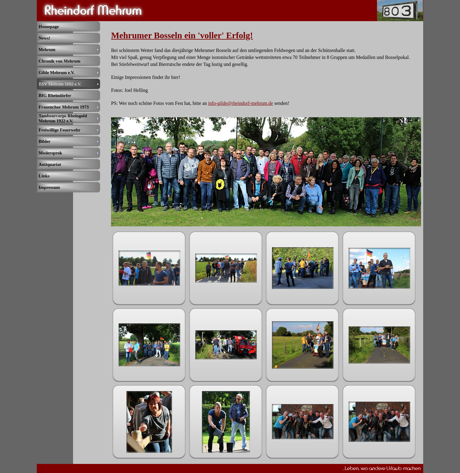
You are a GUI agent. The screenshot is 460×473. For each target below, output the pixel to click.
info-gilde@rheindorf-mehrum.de (240, 103)
